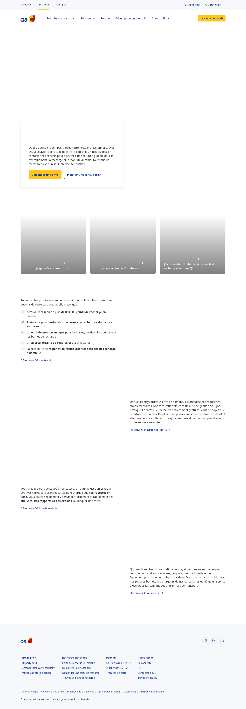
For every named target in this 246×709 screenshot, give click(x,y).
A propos (61, 4)
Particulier (26, 4)
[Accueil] (28, 18)
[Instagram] (213, 640)
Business (43, 4)
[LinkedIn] (222, 640)
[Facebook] (205, 640)
